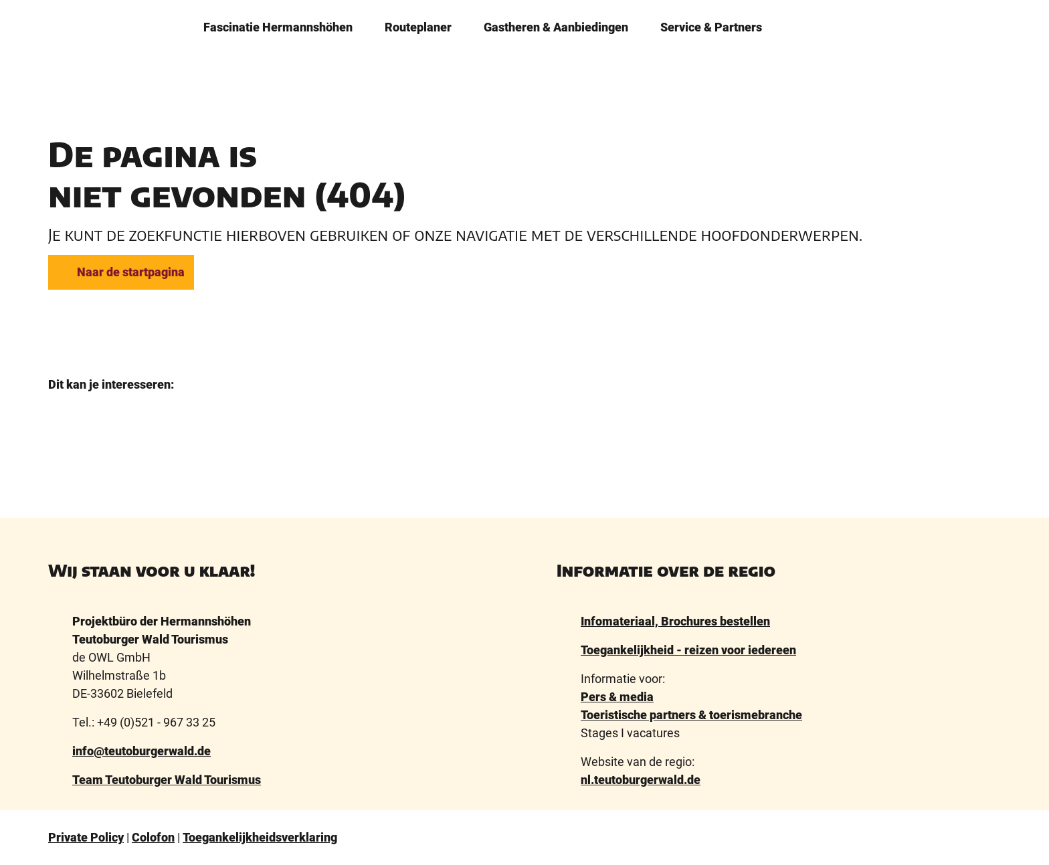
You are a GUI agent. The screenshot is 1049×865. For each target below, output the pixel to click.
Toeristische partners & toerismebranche (691, 715)
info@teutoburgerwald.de (141, 751)
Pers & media (617, 697)
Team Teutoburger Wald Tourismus (166, 780)
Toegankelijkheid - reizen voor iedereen (688, 650)
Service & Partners (711, 25)
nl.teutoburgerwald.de (640, 780)
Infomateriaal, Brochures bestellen (675, 621)
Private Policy (86, 837)
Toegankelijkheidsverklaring (260, 837)
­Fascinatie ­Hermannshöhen (278, 25)
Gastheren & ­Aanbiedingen (556, 25)
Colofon (153, 837)
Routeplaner (418, 25)
